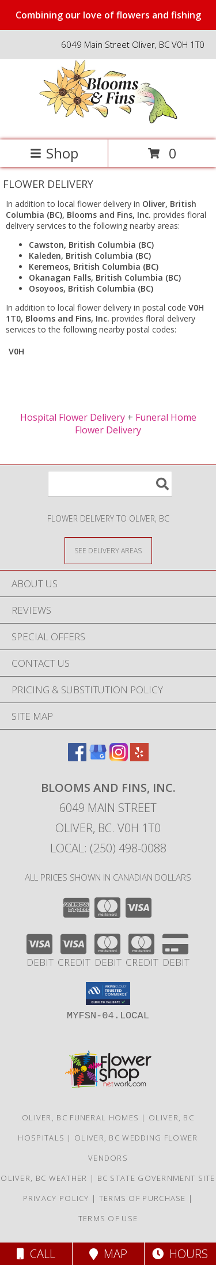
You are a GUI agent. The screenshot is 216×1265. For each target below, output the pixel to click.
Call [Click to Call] (36, 1254)
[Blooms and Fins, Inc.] (108, 123)
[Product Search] (110, 484)
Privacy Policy (56, 1198)
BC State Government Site (156, 1178)
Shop (54, 153)
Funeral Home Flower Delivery (135, 423)
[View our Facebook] (77, 757)
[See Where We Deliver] (108, 550)
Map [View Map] (108, 1254)
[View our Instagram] (118, 757)
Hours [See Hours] (180, 1254)
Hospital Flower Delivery (72, 417)
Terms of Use (108, 1218)
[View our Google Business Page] (98, 757)
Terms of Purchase (142, 1198)
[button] (108, 993)
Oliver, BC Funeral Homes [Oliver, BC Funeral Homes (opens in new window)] (80, 1117)
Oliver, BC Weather (44, 1178)
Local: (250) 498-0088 (108, 848)
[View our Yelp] (139, 757)
